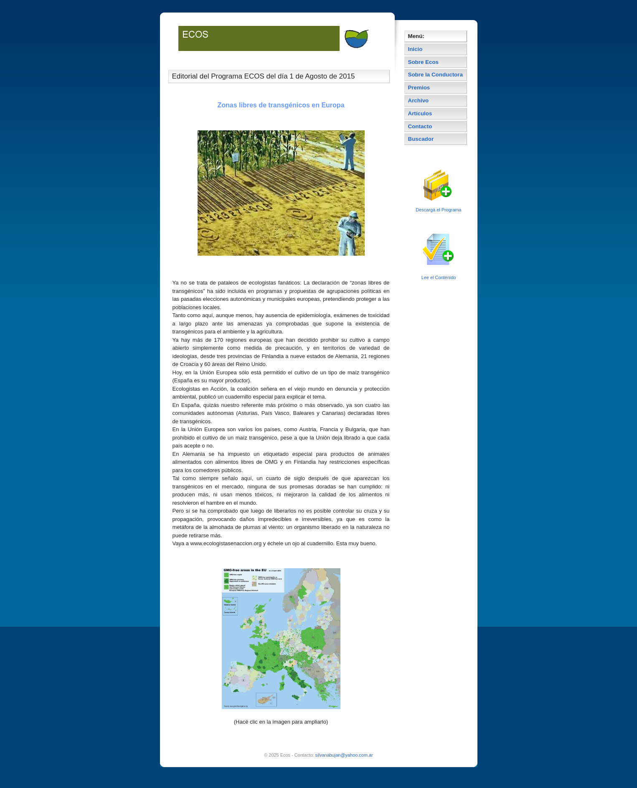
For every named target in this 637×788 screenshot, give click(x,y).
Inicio (415, 49)
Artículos (420, 113)
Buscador (421, 139)
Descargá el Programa (438, 209)
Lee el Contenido (438, 277)
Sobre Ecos (423, 62)
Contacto (420, 126)
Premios (419, 87)
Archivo (418, 100)
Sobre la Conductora (435, 74)
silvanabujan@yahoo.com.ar (344, 754)
